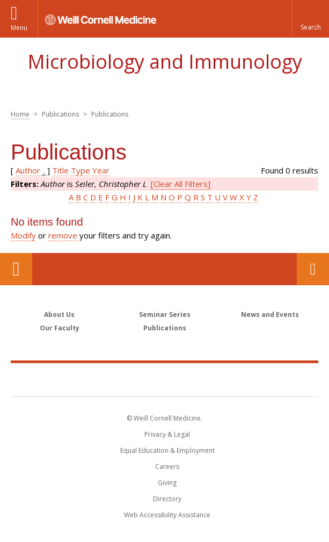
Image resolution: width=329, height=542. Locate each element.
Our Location (16, 269)
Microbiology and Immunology (164, 61)
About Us (59, 314)
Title (60, 170)
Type (80, 170)
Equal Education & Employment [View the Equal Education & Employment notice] (167, 450)
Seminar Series (165, 314)
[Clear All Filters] (180, 183)
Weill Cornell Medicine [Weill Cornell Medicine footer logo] (165, 379)
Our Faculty (59, 328)
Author (28, 170)
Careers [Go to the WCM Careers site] (167, 466)
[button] (310, 19)
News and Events (270, 314)
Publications (164, 328)
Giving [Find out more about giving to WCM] (167, 482)
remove (62, 235)
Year (100, 170)
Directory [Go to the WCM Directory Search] (167, 498)
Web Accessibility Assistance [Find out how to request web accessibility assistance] (167, 514)
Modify (23, 235)
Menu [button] (19, 27)
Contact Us (313, 269)
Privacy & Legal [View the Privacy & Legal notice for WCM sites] (167, 434)
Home (20, 114)
